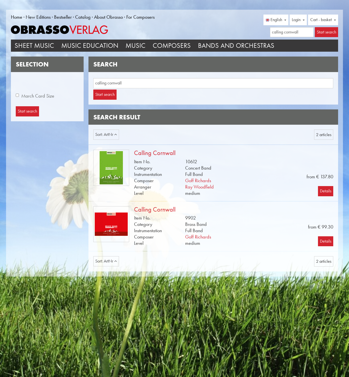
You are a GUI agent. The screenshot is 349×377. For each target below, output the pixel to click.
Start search (105, 94)
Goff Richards (198, 180)
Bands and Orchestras (236, 45)
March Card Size (37, 96)
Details (325, 191)
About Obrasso (108, 17)
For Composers (140, 17)
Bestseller (63, 17)
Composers (172, 45)
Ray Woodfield (199, 187)
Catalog (83, 17)
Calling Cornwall (154, 153)
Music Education (89, 45)
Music (135, 45)
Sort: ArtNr (106, 134)
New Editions (38, 17)
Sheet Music (34, 45)
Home (16, 17)
